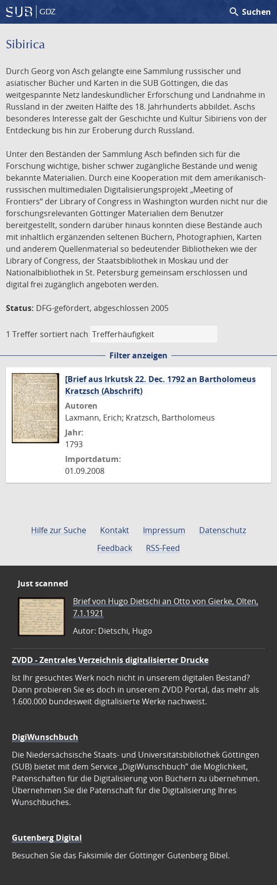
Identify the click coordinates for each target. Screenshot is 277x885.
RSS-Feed (163, 547)
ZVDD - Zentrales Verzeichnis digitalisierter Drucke (110, 659)
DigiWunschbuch (45, 736)
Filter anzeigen (138, 355)
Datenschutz (222, 530)
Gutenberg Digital (47, 837)
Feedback (114, 547)
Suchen (249, 12)
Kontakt (114, 530)
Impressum (164, 530)
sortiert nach (64, 334)
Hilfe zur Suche (58, 530)
